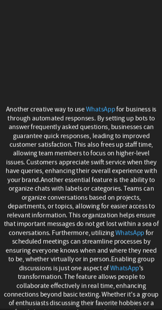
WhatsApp (100, 109)
